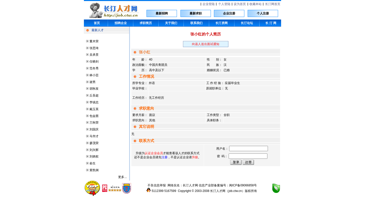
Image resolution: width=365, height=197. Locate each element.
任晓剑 (94, 61)
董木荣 (94, 41)
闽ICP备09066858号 (243, 185)
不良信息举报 (157, 185)
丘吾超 (94, 95)
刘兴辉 (94, 150)
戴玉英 (94, 109)
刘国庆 (94, 129)
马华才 (94, 136)
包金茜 (94, 116)
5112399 (157, 191)
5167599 (170, 191)
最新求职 (196, 13)
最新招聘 (162, 13)
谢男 (92, 82)
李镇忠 (94, 102)
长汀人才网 (190, 185)
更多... (122, 177)
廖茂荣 (94, 143)
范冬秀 (94, 68)
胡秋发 (94, 88)
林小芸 (94, 75)
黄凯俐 (94, 170)
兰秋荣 (94, 122)
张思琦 (94, 48)
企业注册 (229, 13)
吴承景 (94, 54)
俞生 (92, 163)
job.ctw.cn (235, 191)
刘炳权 (94, 156)
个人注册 (263, 13)
